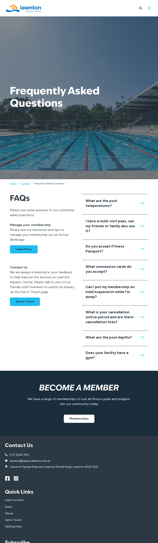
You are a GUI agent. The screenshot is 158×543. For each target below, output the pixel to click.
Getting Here (13, 527)
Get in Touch (13, 520)
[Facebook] (9, 478)
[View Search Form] (140, 8)
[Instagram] (18, 478)
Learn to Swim (14, 500)
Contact (25, 183)
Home (13, 183)
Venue (9, 513)
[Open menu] (149, 8)
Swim (8, 507)
